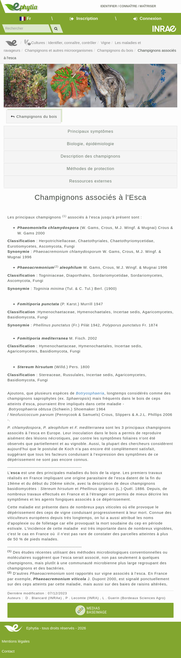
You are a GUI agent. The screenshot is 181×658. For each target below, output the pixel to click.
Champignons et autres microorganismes (58, 50)
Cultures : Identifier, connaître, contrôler (60, 43)
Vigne (105, 43)
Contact (8, 651)
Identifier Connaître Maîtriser (128, 6)
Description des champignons (91, 156)
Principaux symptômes (90, 131)
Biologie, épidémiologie (90, 143)
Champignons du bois (115, 50)
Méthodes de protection (90, 168)
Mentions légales (16, 641)
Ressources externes (90, 181)
